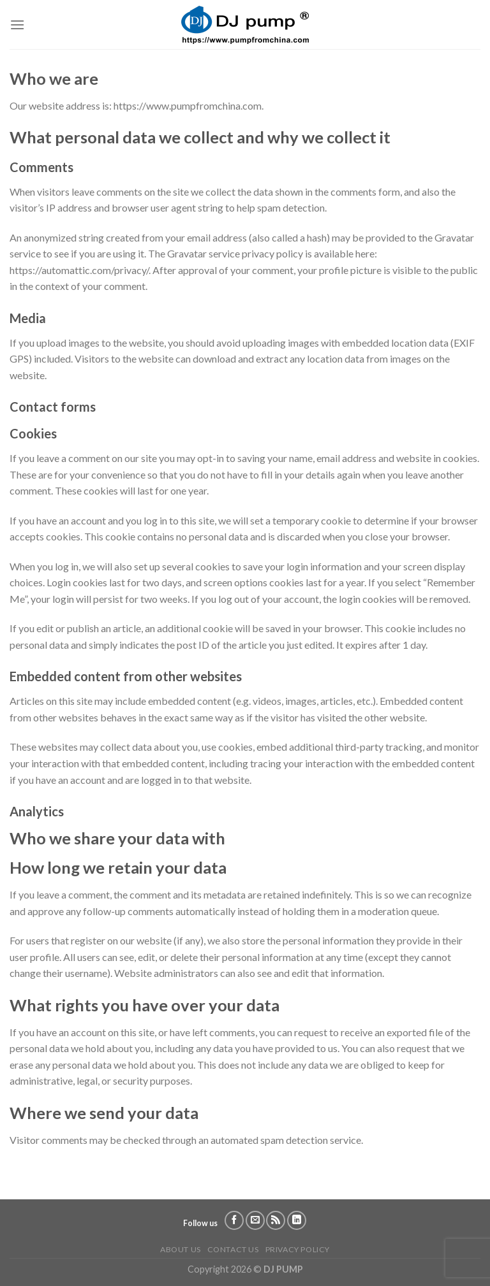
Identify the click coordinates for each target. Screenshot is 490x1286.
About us (180, 1249)
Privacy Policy (297, 1249)
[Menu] (17, 24)
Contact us (233, 1249)
